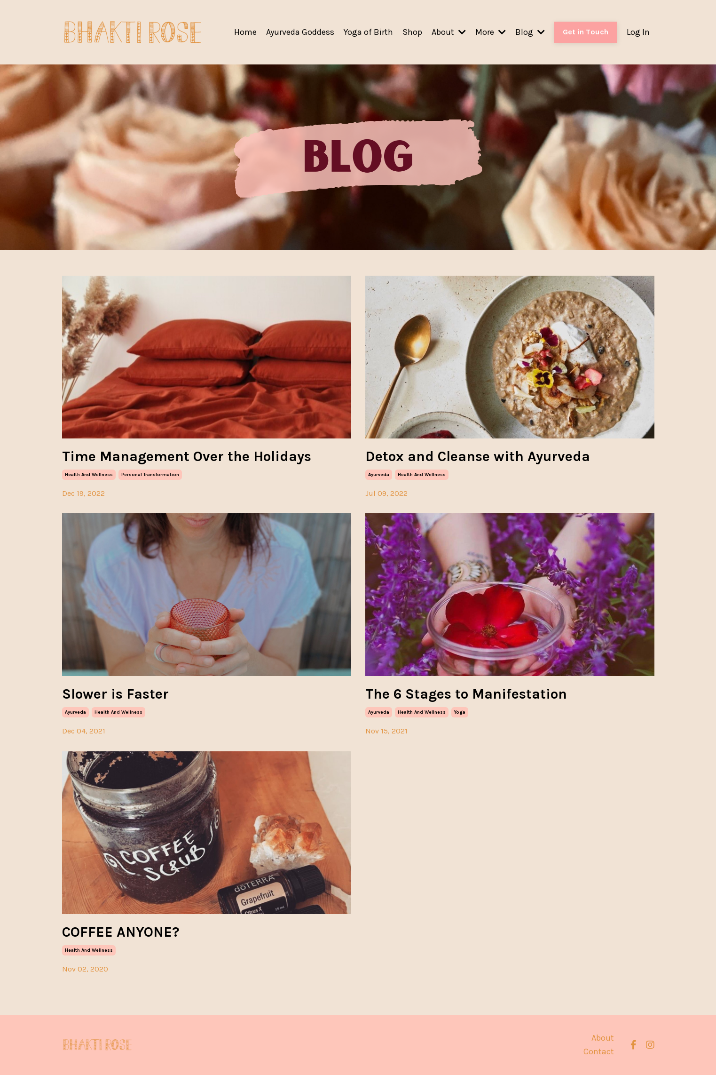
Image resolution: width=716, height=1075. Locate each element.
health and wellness (89, 475)
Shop (412, 32)
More (490, 32)
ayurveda (378, 475)
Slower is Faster (115, 693)
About (449, 32)
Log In (638, 32)
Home (245, 32)
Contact (598, 1051)
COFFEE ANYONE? (121, 932)
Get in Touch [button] (586, 31)
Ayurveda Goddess (300, 32)
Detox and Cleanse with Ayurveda (477, 456)
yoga (459, 712)
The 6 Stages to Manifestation (466, 693)
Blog (530, 32)
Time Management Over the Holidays (186, 456)
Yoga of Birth (368, 32)
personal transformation (150, 475)
